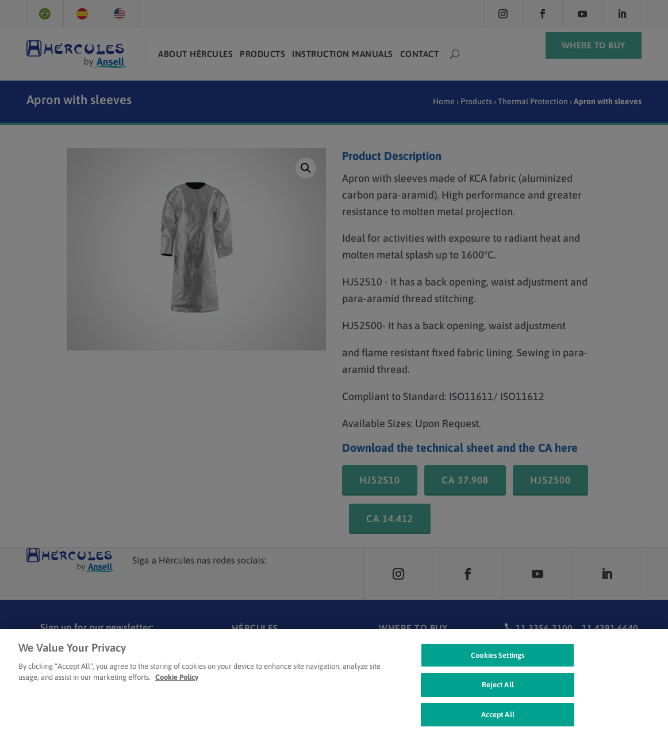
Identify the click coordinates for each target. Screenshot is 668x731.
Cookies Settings (497, 664)
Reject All (498, 694)
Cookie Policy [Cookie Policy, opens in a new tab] (176, 685)
